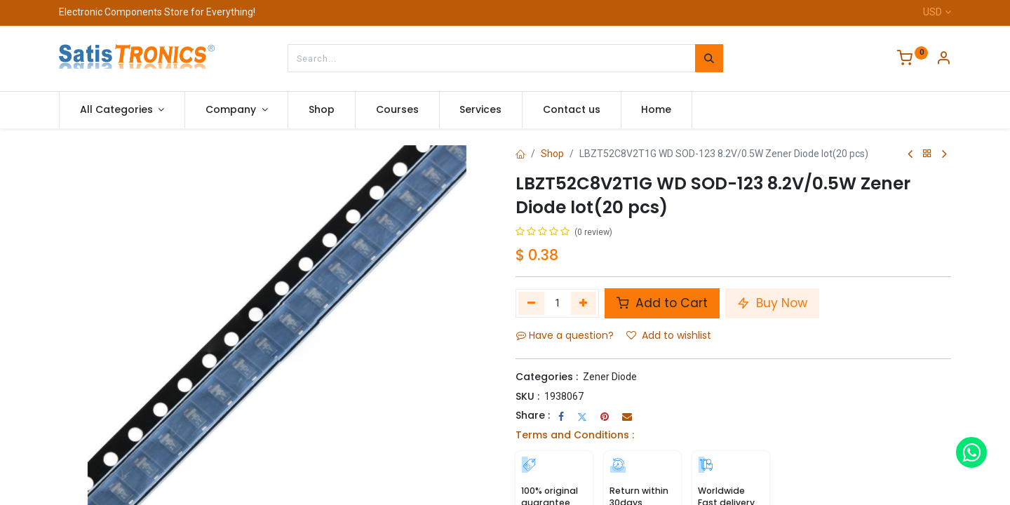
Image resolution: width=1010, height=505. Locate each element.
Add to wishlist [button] (668, 335)
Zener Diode (610, 376)
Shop (552, 153)
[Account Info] (943, 59)
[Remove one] (531, 303)
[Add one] (584, 303)
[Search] (709, 58)
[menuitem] (321, 110)
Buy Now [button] (772, 303)
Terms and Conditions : (575, 435)
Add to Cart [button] (662, 303)
